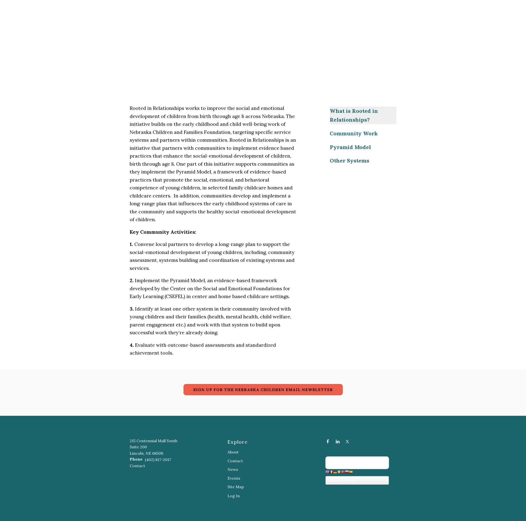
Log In (234, 495)
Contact (137, 465)
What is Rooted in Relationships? (354, 115)
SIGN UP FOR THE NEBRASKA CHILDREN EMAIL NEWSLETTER (263, 389)
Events (234, 478)
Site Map (236, 486)
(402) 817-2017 (158, 459)
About (233, 452)
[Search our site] (357, 462)
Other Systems (349, 160)
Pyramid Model (350, 147)
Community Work (354, 133)
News (233, 469)
